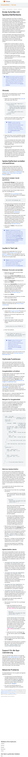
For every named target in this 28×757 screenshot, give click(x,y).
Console (13, 252)
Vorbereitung (17, 212)
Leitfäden (2, 743)
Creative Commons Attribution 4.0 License (8, 690)
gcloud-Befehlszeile (18, 171)
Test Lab (13, 5)
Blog (2, 755)
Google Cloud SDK (15, 311)
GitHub (2, 750)
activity (22, 98)
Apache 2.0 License (4, 692)
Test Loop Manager (15, 193)
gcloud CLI (4, 254)
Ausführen (20, 9)
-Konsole (6, 171)
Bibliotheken (3, 749)
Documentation (5, 5)
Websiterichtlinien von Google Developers (8, 693)
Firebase (3, 9)
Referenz (2, 745)
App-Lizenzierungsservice (13, 657)
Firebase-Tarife (20, 265)
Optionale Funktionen (15, 223)
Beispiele (2, 747)
